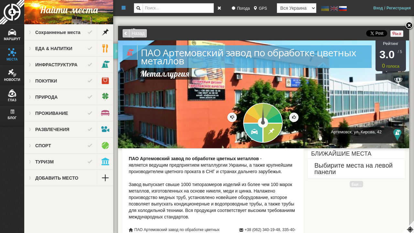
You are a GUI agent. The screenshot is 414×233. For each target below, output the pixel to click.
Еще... (356, 184)
